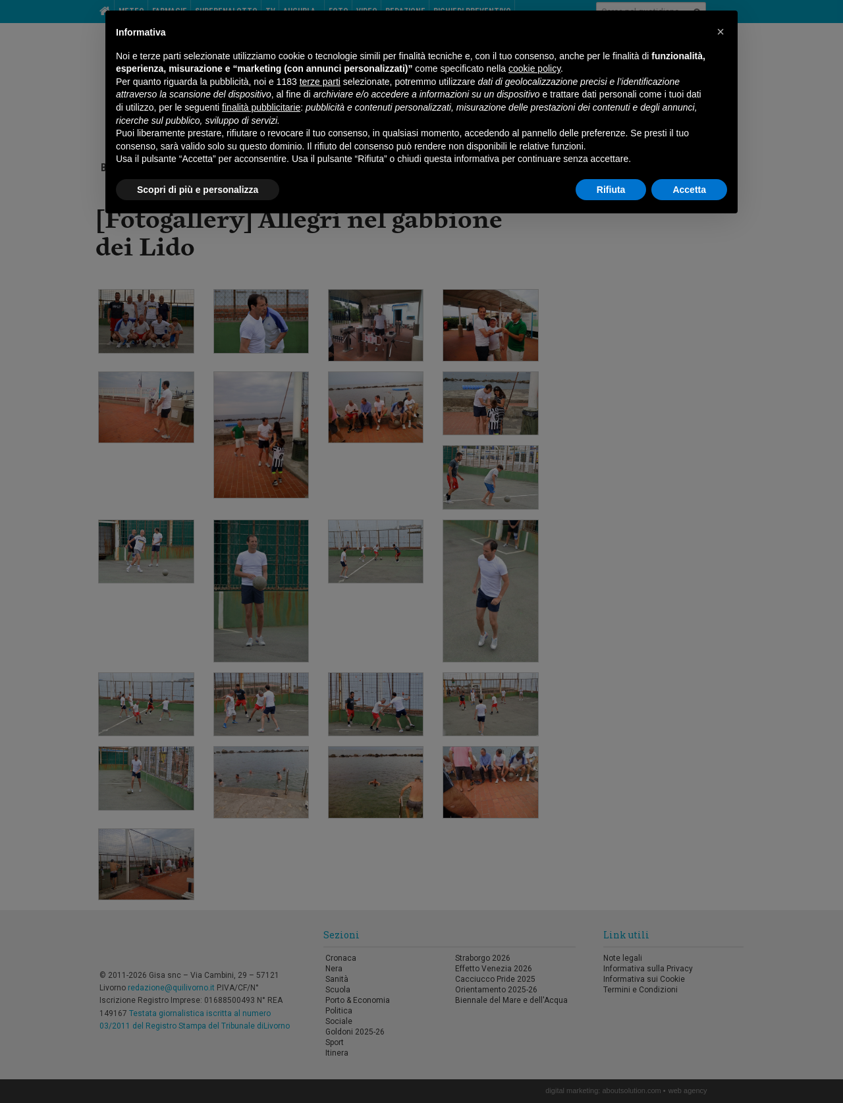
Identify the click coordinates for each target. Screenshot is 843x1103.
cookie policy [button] (534, 68)
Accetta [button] (689, 189)
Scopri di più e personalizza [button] (197, 189)
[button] (720, 31)
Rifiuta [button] (611, 189)
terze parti (320, 81)
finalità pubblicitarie (261, 107)
